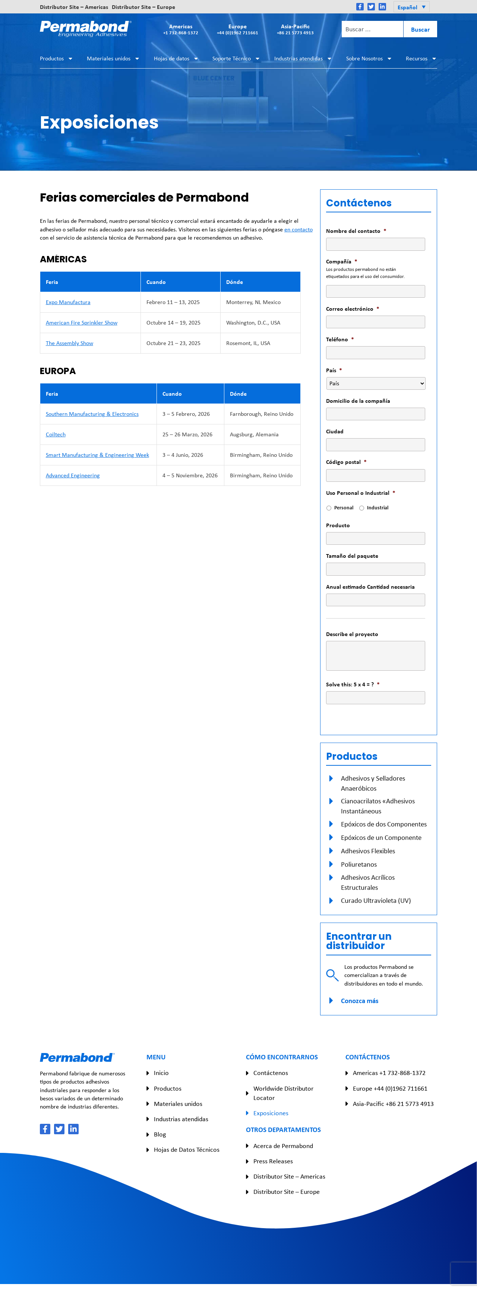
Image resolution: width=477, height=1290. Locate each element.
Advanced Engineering (73, 475)
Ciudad (335, 431)
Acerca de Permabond (283, 1145)
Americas (180, 29)
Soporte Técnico (236, 58)
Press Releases (273, 1161)
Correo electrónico (352, 309)
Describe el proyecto (352, 634)
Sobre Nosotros (369, 58)
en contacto (298, 229)
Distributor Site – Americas (74, 7)
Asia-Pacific (295, 29)
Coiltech (56, 434)
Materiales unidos (113, 58)
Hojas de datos (176, 58)
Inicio (161, 1072)
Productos (56, 58)
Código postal (346, 462)
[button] (412, 6)
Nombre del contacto (356, 231)
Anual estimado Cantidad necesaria (370, 587)
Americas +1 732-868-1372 (389, 1072)
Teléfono (340, 339)
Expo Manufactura (68, 302)
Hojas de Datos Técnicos (186, 1149)
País (334, 370)
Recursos (421, 58)
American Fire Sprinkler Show (81, 322)
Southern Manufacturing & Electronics (92, 414)
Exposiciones (270, 1113)
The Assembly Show (69, 343)
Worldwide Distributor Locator (283, 1093)
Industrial (377, 507)
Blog (160, 1134)
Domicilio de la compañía (358, 401)
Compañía (341, 261)
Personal (343, 507)
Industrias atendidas (303, 58)
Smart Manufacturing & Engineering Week (97, 455)
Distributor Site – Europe (143, 7)
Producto (338, 525)
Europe (237, 29)
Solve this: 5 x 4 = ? (353, 684)
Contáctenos (270, 1072)
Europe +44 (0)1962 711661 (390, 1088)
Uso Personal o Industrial (360, 493)
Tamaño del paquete (352, 556)
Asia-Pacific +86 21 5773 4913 (393, 1103)
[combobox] (372, 29)
